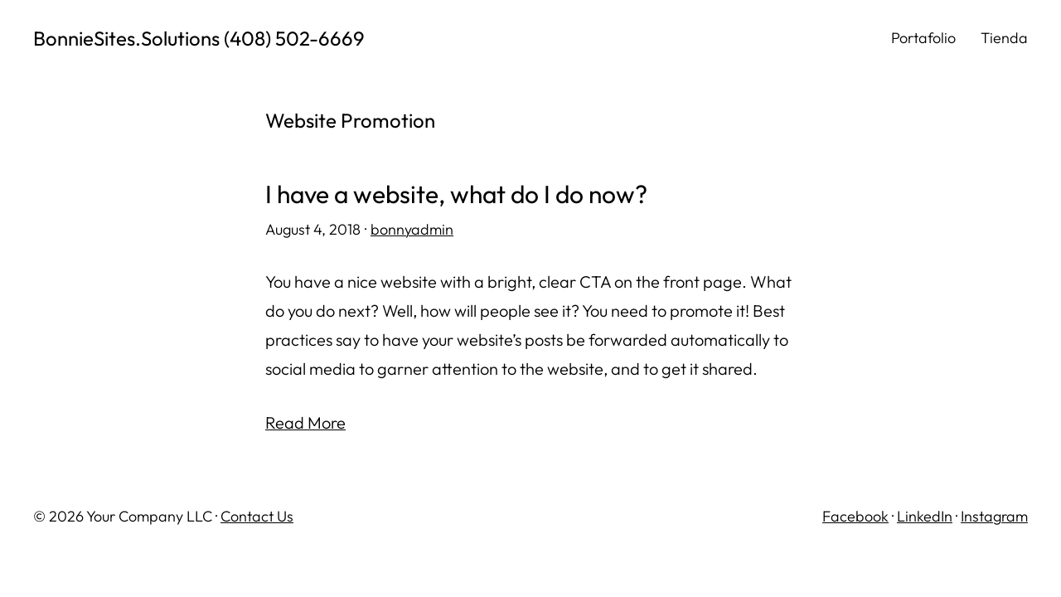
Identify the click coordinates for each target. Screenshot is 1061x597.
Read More (305, 422)
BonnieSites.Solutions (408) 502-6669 (199, 38)
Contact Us (256, 516)
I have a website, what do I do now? (456, 194)
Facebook (855, 516)
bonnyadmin (412, 229)
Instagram (994, 516)
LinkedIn (924, 516)
